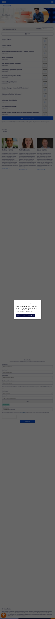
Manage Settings (31, 315)
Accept (18, 315)
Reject (24, 315)
